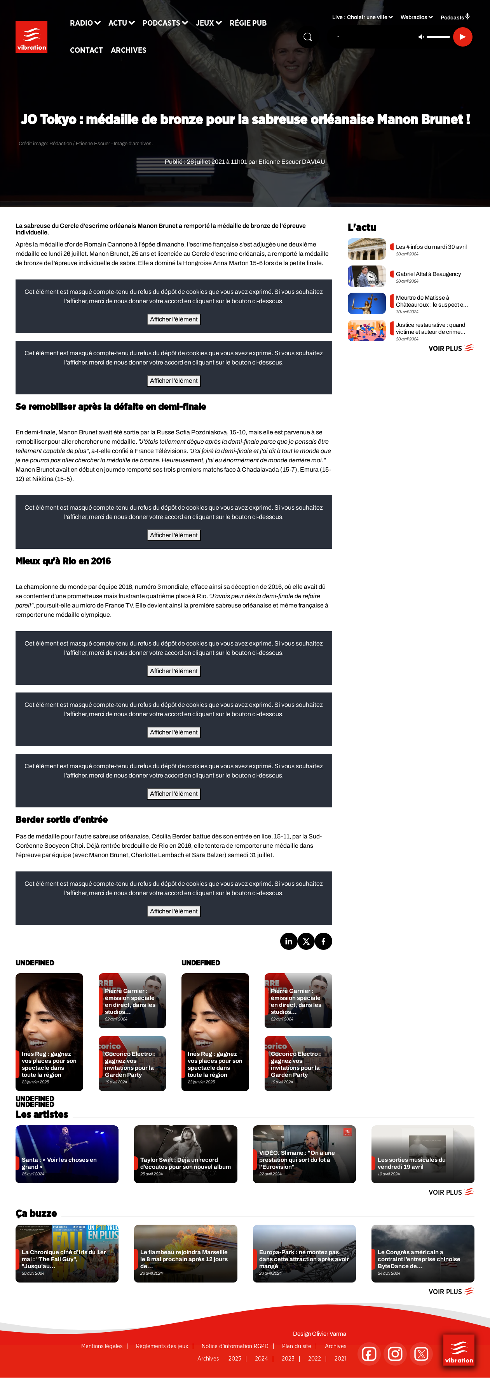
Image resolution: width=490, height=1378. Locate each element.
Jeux (212, 24)
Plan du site (296, 1346)
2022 (314, 1359)
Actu (124, 24)
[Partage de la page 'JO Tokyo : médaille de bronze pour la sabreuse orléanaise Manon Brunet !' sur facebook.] (323, 941)
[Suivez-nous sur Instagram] (395, 1354)
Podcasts (168, 24)
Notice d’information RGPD (235, 1346)
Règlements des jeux (162, 1346)
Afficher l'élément (174, 319)
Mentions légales (101, 1346)
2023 (288, 1359)
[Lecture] (463, 37)
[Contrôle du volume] (438, 37)
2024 (261, 1359)
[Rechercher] (306, 37)
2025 (234, 1359)
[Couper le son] (421, 37)
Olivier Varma (329, 1334)
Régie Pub (255, 24)
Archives (135, 51)
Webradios (414, 20)
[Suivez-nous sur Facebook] (369, 1354)
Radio (88, 24)
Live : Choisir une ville (359, 20)
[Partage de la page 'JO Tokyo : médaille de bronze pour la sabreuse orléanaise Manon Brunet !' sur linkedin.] (289, 941)
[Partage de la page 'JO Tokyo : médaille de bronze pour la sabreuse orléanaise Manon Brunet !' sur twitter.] (306, 941)
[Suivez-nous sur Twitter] (421, 1354)
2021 (340, 1359)
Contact (93, 51)
